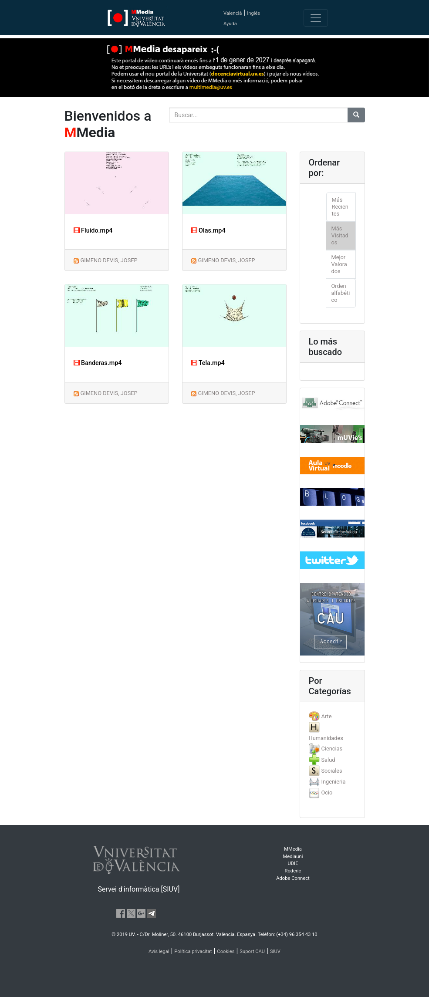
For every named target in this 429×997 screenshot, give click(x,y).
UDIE (293, 863)
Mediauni (293, 856)
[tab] (332, 716)
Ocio (326, 792)
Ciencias (331, 748)
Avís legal (159, 951)
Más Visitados (339, 235)
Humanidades (326, 738)
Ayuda (230, 24)
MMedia (293, 849)
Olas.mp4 (208, 230)
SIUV (275, 951)
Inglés (253, 13)
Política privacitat (193, 951)
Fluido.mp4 (93, 230)
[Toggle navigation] (316, 18)
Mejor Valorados (339, 264)
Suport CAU (252, 951)
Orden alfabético (340, 293)
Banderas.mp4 (98, 363)
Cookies (225, 951)
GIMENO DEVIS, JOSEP (108, 260)
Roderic (293, 871)
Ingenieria (333, 781)
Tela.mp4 (208, 363)
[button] (32, 498)
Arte (326, 716)
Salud (328, 760)
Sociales (331, 770)
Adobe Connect (292, 878)
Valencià (232, 13)
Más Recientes (340, 206)
